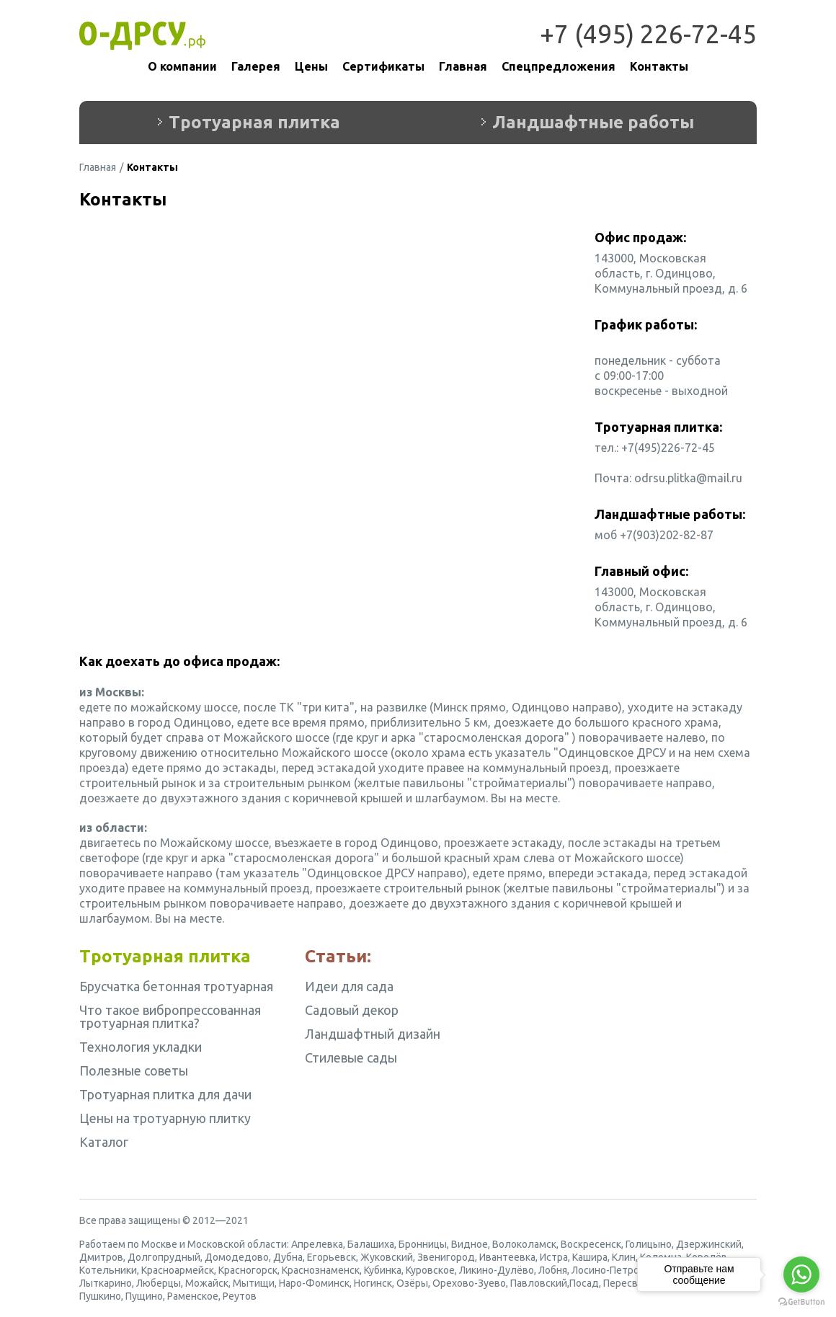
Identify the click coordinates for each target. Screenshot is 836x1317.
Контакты (659, 66)
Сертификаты (383, 66)
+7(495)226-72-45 (668, 447)
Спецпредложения (558, 66)
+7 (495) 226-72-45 (648, 33)
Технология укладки (140, 1046)
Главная (463, 66)
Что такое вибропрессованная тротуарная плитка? (170, 1016)
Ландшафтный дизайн (372, 1033)
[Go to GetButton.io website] (801, 1302)
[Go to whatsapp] (801, 1274)
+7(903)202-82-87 (666, 534)
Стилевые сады (351, 1057)
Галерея (255, 66)
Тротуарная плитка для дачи (165, 1094)
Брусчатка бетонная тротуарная (176, 986)
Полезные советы (133, 1070)
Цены (311, 66)
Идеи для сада (349, 986)
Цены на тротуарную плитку (165, 1118)
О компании (182, 66)
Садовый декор (352, 1010)
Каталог (103, 1142)
